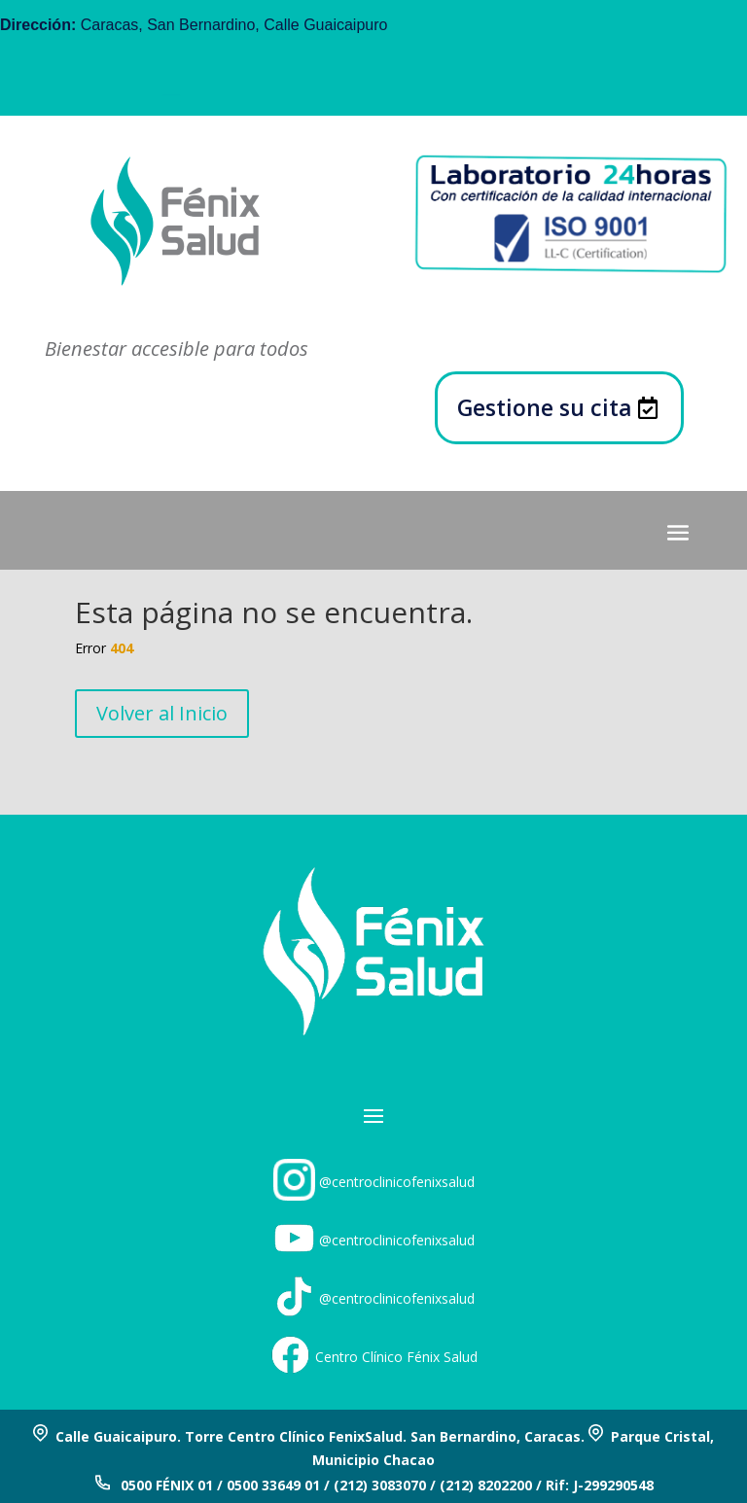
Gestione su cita (544, 407)
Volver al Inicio (162, 713)
